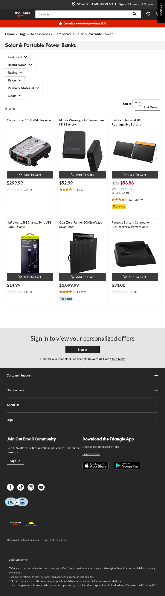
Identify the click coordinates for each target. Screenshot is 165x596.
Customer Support (82, 375)
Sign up (15, 461)
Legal (82, 420)
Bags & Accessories (34, 34)
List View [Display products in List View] (147, 107)
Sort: (127, 103)
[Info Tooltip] (127, 193)
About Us (82, 405)
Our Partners (82, 390)
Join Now (118, 359)
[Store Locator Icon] (74, 4)
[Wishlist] (148, 14)
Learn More (91, 454)
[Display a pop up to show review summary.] (141, 199)
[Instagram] (31, 487)
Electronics (63, 34)
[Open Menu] (7, 14)
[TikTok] (20, 487)
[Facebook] (10, 487)
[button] (134, 14)
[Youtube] (41, 487)
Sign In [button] (82, 349)
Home (10, 34)
